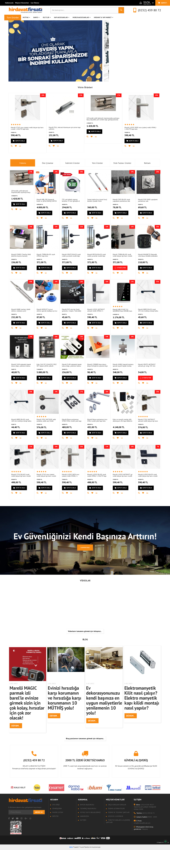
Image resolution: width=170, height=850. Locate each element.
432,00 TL (95, 426)
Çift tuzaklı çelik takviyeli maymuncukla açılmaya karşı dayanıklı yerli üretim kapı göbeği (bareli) (103, 119)
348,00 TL (121, 371)
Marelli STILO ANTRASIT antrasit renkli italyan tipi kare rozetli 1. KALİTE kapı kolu (148, 420)
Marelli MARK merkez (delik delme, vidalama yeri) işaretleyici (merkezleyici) (20, 310)
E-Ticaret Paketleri (84, 847)
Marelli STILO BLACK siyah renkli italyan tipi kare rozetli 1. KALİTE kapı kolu (21, 475)
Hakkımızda (9, 3)
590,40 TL (19, 134)
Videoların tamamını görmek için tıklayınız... (85, 631)
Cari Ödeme (35, 3)
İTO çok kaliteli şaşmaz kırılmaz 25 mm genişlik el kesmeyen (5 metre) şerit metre (71, 200)
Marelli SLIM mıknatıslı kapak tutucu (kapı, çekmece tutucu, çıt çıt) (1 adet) (21, 365)
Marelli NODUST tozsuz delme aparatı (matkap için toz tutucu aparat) (47, 310)
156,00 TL (19, 261)
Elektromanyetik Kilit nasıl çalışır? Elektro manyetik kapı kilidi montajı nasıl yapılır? (141, 698)
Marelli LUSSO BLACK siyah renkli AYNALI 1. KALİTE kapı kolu (96, 475)
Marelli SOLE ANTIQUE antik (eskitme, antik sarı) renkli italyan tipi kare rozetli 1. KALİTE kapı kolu (46, 420)
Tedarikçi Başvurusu (88, 809)
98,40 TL (94, 371)
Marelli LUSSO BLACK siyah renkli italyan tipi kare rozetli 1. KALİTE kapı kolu (147, 475)
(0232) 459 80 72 (34, 760)
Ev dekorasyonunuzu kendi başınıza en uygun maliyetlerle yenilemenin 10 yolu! (104, 700)
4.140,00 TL (119, 426)
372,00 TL (45, 261)
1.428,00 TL (96, 124)
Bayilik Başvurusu (87, 805)
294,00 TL (70, 206)
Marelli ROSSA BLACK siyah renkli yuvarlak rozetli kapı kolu (96, 255)
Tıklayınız (143, 828)
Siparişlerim (57, 809)
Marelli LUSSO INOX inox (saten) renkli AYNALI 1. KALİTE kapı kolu (140, 128)
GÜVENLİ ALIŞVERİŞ (136, 760)
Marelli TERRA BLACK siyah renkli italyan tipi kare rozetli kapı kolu (122, 255)
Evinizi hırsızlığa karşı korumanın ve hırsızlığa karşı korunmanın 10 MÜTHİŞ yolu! (64, 698)
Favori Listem (57, 812)
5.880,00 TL (46, 371)
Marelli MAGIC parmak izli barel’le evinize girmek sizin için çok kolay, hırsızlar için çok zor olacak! (27, 703)
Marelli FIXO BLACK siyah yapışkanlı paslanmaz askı (121, 200)
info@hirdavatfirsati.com (142, 822)
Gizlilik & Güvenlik (115, 816)
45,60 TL (69, 316)
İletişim (83, 820)
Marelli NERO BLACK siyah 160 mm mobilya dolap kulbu (21, 420)
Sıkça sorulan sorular (117, 805)
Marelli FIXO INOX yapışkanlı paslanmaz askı (148, 200)
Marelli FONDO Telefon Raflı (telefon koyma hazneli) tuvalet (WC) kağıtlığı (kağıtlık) (21, 255)
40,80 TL (18, 371)
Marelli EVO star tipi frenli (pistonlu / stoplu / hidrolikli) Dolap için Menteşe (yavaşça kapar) (71, 310)
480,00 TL (70, 426)
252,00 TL (19, 316)
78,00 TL (120, 206)
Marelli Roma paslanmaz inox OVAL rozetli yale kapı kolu (97, 420)
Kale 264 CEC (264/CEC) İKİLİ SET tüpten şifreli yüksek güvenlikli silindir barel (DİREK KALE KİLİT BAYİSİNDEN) (47, 365)
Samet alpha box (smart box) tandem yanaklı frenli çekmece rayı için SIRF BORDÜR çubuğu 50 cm (97, 200)
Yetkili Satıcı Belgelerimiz (90, 812)
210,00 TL (146, 261)
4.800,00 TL (46, 206)
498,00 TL (19, 481)
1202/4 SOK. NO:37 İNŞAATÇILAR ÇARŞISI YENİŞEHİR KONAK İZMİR (145, 807)
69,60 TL (145, 206)
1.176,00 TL (122, 316)
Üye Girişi (55, 805)
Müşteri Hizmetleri (22, 3)
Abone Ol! (39, 812)
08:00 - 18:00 (145, 817)
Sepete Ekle (19, 141)
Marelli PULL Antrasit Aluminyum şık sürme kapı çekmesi (65, 128)
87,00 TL (44, 316)
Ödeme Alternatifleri (116, 809)
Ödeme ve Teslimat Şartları (119, 812)
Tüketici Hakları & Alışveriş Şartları (118, 821)
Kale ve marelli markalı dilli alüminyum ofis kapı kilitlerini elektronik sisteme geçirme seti (122, 420)
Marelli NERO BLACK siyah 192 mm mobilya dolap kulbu (148, 310)
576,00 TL (45, 426)
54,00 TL (142, 371)
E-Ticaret (159, 842)
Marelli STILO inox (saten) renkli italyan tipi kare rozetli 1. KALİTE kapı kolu (27, 128)
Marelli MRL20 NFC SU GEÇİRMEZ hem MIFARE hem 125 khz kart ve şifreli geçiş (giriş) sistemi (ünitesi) (122, 310)
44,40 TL (18, 426)
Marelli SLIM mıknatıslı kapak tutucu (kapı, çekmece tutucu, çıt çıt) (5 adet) (71, 365)
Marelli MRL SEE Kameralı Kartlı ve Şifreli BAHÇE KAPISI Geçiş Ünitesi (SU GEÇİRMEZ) (47, 200)
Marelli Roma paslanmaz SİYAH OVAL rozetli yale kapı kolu (71, 420)
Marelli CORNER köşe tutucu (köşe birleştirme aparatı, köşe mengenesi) (97, 365)
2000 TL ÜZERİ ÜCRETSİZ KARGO (85, 760)
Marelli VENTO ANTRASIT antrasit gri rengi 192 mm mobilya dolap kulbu (147, 365)
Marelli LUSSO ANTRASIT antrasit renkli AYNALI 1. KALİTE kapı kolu (96, 310)
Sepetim (55, 816)
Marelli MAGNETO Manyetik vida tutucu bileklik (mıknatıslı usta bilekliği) (148, 255)
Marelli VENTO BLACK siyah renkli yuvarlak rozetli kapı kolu (71, 255)
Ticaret (73, 847)
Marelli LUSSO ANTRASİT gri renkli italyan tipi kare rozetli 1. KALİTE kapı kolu (122, 475)
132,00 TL (57, 134)
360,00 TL (92, 206)
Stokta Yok (120, 268)
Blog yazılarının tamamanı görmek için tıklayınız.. (85, 738)
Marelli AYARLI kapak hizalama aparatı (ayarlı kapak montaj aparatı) (123, 365)
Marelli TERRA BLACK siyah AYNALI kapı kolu (46, 255)
